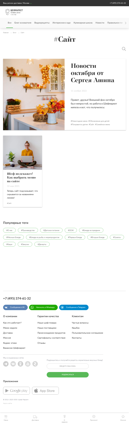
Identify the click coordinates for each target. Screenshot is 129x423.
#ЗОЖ (71, 230)
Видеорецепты (41, 23)
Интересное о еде (61, 23)
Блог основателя (22, 23)
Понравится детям (80, 124)
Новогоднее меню (79, 121)
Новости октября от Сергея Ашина (92, 73)
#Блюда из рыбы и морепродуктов (44, 237)
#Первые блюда (75, 237)
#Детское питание (51, 230)
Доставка (8, 333)
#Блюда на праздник (91, 230)
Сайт (92, 124)
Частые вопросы (80, 323)
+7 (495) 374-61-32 (118, 3)
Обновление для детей (99, 121)
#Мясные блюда (13, 237)
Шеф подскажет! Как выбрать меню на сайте (21, 177)
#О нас (9, 230)
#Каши (9, 244)
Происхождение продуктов (51, 333)
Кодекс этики (10, 343)
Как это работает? (12, 323)
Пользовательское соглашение (87, 333)
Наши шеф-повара (47, 323)
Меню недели (10, 328)
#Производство (28, 230)
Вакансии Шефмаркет (14, 348)
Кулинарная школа (83, 23)
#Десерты (42, 244)
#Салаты (117, 237)
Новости (100, 23)
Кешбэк (76, 328)
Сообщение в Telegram (75, 307)
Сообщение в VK (17, 307)
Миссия (7, 338)
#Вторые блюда (97, 237)
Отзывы (41, 343)
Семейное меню (103, 124)
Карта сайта (7, 403)
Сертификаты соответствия (51, 338)
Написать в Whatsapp (45, 307)
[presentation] (121, 23)
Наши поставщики (47, 328)
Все (9, 23)
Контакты (77, 338)
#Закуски (25, 244)
